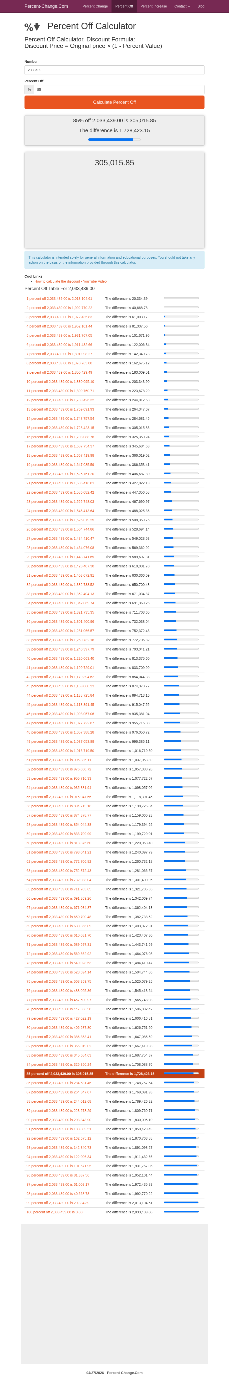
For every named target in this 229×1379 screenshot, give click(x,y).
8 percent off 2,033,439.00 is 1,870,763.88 (59, 363)
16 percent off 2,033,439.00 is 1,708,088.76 (60, 437)
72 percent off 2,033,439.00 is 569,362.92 (58, 954)
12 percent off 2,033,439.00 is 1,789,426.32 (60, 400)
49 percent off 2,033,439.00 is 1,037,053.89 (60, 741)
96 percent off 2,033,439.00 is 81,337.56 (57, 1175)
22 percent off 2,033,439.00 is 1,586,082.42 (60, 492)
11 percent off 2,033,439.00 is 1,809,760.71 (60, 391)
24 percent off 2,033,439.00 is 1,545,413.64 (60, 511)
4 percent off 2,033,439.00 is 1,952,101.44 (59, 326)
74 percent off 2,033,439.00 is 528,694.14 (58, 972)
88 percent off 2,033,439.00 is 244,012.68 (58, 1101)
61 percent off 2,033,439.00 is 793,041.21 (58, 852)
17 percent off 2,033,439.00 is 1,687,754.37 (60, 446)
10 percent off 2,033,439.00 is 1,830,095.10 (60, 382)
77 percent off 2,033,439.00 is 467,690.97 (58, 1000)
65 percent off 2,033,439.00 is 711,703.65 (58, 889)
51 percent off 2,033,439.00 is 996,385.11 (58, 760)
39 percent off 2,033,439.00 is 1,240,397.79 (60, 649)
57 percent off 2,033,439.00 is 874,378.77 (58, 815)
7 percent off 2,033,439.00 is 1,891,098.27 (59, 354)
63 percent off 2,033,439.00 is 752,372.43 (58, 871)
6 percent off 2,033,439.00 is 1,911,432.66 (59, 345)
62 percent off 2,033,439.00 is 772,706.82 (58, 861)
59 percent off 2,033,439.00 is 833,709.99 (58, 834)
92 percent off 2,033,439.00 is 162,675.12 (58, 1138)
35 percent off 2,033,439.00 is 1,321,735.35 (60, 612)
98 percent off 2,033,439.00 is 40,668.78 (57, 1194)
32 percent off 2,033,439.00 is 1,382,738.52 (60, 585)
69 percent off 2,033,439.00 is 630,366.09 (58, 926)
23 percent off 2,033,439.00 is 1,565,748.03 (60, 502)
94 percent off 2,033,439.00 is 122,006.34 (58, 1157)
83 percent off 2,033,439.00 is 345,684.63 (58, 1055)
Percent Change (95, 6)
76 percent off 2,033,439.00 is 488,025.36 (58, 991)
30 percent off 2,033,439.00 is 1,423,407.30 (60, 566)
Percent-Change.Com (46, 6)
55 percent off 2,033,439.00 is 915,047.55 (58, 797)
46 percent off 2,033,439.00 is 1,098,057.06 (60, 714)
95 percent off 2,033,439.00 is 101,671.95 (58, 1166)
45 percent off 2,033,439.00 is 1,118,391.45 (60, 705)
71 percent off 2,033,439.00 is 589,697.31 (58, 945)
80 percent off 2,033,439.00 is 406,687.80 (58, 1028)
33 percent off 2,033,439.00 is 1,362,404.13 (60, 594)
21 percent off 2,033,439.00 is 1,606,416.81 (60, 483)
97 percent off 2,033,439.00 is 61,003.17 (57, 1184)
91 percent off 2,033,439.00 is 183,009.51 (58, 1129)
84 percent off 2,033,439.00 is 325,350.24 (58, 1064)
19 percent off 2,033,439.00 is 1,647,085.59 (60, 465)
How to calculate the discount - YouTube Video (70, 281)
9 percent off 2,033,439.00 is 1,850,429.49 (59, 372)
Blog (201, 6)
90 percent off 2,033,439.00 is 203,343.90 (58, 1120)
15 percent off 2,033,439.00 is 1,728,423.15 (60, 428)
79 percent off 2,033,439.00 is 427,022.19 (58, 1018)
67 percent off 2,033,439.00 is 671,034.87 (58, 908)
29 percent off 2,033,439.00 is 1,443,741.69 (60, 557)
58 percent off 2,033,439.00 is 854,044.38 (58, 825)
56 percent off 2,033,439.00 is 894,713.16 (58, 806)
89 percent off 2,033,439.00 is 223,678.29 (58, 1111)
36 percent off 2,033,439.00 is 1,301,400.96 (60, 622)
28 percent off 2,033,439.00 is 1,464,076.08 (60, 548)
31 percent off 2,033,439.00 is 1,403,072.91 (60, 575)
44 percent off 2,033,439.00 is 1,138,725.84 (60, 695)
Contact (182, 6)
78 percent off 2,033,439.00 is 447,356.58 (58, 1009)
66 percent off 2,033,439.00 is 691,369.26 (58, 898)
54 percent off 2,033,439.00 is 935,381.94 (58, 788)
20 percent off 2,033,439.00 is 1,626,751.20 (60, 474)
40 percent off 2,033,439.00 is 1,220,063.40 (60, 658)
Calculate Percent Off (114, 102)
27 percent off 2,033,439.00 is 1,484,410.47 (60, 538)
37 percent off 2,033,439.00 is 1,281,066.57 (60, 631)
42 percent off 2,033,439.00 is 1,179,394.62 (60, 677)
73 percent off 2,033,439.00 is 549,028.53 (58, 963)
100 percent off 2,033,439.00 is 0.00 (54, 1212)
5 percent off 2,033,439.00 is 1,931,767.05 (59, 335)
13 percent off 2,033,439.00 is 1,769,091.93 (60, 409)
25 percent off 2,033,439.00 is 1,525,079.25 (60, 520)
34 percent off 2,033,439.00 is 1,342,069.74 (60, 603)
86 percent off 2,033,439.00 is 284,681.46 (58, 1083)
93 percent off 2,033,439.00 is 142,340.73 (58, 1148)
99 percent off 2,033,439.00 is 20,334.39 (57, 1203)
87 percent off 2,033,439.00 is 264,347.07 (58, 1092)
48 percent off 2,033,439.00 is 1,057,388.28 (60, 732)
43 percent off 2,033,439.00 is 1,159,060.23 (60, 686)
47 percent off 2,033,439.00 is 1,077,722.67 (60, 723)
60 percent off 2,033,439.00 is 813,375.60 (58, 843)
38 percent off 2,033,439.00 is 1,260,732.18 (60, 640)
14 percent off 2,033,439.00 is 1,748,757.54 (60, 419)
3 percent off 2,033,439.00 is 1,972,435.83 (59, 317)
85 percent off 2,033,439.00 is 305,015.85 (59, 1074)
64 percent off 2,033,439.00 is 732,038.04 (58, 880)
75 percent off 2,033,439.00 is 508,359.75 (58, 981)
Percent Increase (153, 6)
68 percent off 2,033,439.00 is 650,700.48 (58, 917)
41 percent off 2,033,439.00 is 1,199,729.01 (60, 668)
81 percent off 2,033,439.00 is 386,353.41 (58, 1037)
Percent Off (124, 6)
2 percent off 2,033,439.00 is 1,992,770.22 (59, 308)
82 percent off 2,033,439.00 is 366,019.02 (58, 1046)
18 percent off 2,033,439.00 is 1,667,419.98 (60, 455)
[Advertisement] (114, 212)
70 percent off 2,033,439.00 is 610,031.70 (58, 935)
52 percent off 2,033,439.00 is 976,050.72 (58, 769)
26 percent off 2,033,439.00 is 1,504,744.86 (60, 529)
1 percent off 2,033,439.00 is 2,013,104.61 (59, 299)
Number (31, 62)
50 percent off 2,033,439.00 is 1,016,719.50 (60, 751)
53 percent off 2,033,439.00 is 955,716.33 (58, 778)
